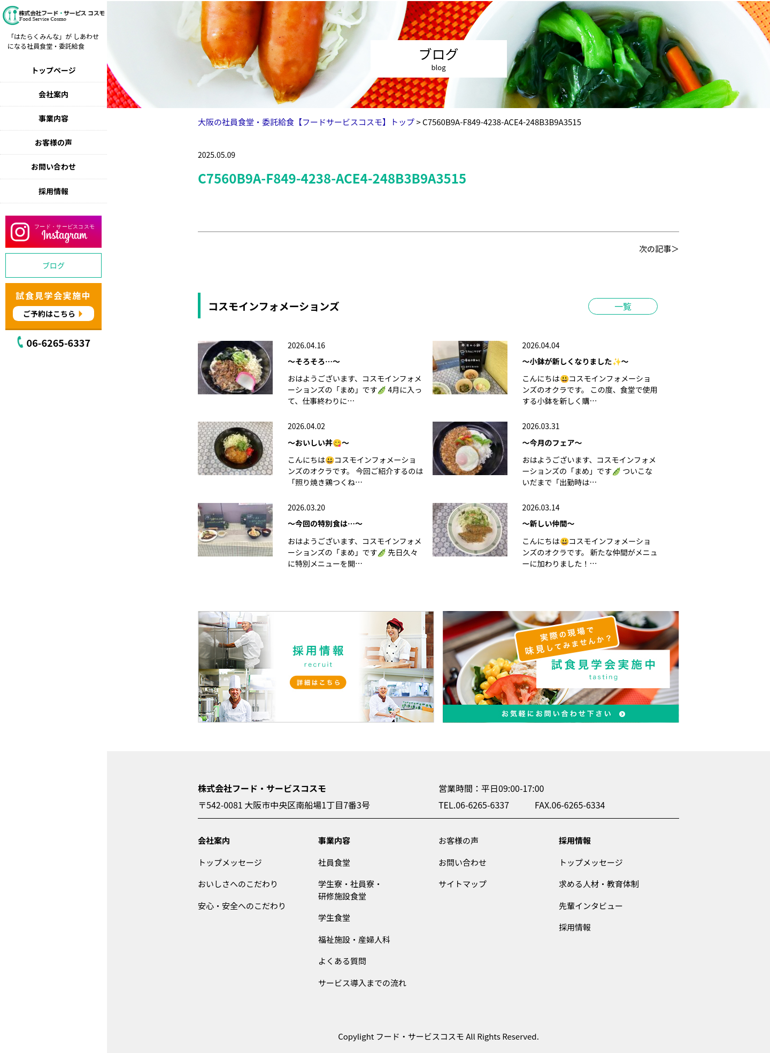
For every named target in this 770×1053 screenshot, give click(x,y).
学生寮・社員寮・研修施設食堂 (350, 890)
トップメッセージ (230, 862)
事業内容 (53, 118)
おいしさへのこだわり (238, 883)
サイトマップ (462, 883)
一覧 (623, 306)
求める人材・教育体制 (599, 883)
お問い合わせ (53, 166)
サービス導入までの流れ (362, 982)
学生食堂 (334, 917)
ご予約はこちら (49, 313)
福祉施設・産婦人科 (354, 939)
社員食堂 (334, 862)
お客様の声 (53, 142)
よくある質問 (342, 960)
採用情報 (53, 191)
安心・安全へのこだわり (242, 905)
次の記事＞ (659, 248)
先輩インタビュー (591, 905)
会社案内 (53, 94)
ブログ (53, 265)
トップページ (53, 70)
